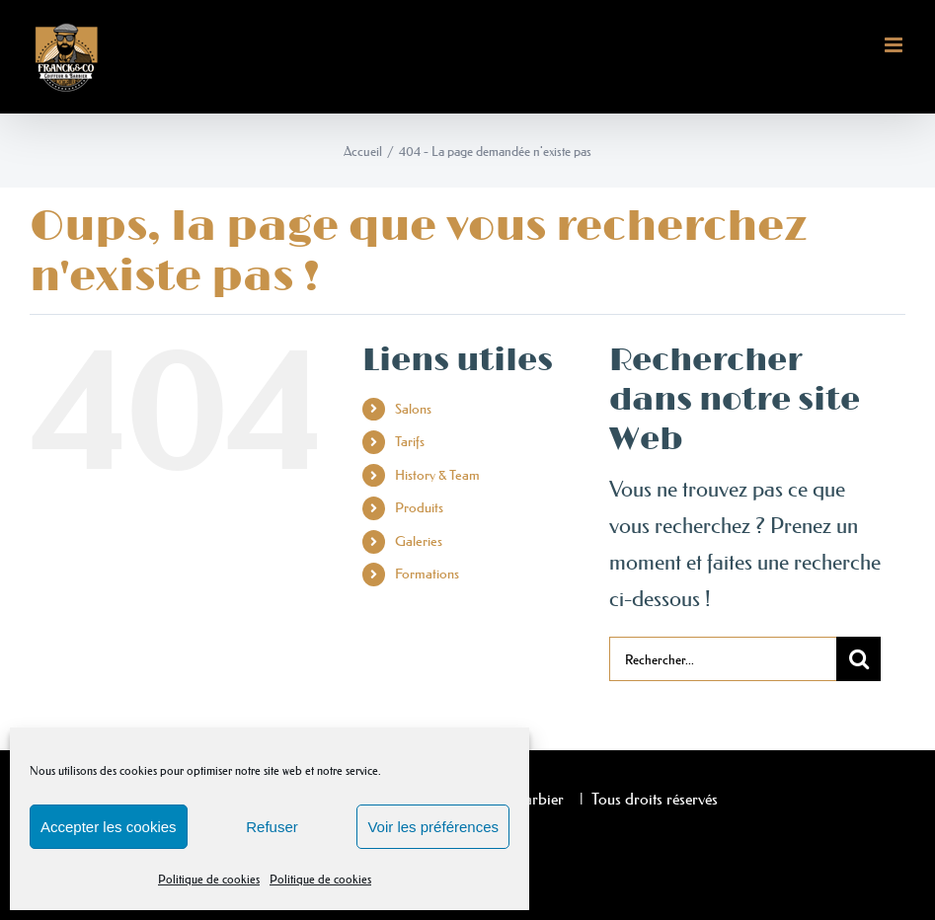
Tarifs (410, 441)
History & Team (437, 475)
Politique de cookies (209, 879)
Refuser (272, 826)
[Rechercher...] (723, 659)
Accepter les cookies (108, 826)
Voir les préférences (433, 826)
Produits (419, 507)
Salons (413, 409)
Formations (427, 573)
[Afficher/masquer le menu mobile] (895, 45)
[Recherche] (858, 659)
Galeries (418, 541)
